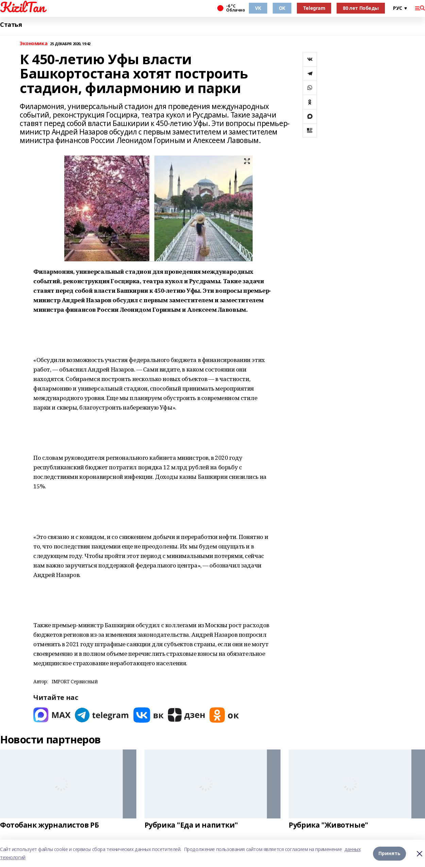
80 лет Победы (361, 8)
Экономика (33, 44)
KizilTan (22, 7)
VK (258, 8)
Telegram (314, 8)
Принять (389, 853)
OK (282, 8)
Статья (11, 24)
